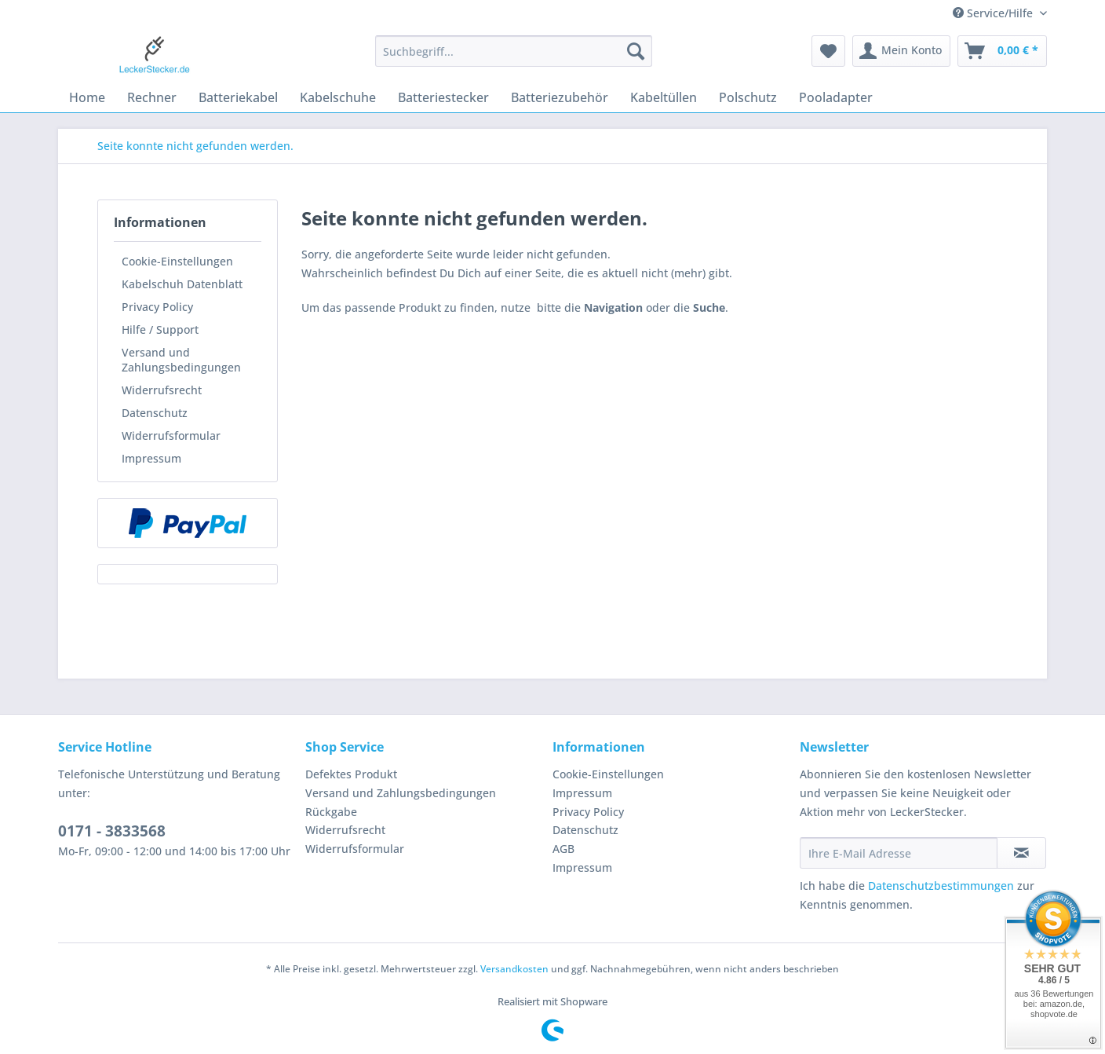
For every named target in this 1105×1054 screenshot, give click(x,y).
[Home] (87, 97)
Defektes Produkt (351, 774)
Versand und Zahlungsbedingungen (181, 360)
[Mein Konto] (901, 51)
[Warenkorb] (1002, 51)
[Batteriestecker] (443, 97)
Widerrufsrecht (162, 389)
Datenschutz (155, 412)
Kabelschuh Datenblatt (182, 283)
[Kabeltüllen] (663, 97)
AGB (563, 848)
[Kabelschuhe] (338, 97)
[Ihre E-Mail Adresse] (898, 853)
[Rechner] (152, 97)
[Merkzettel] (828, 51)
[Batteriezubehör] (559, 97)
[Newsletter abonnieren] (1021, 853)
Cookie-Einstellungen (177, 261)
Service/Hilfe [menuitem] (994, 12)
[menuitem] (513, 58)
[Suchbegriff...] (513, 51)
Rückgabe (331, 811)
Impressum (151, 458)
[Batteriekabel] (238, 97)
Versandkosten (514, 968)
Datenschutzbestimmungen (941, 885)
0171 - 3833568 (112, 831)
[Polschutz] (748, 97)
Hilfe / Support (160, 329)
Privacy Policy (157, 306)
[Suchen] (635, 51)
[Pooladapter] (836, 97)
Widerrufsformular (171, 435)
